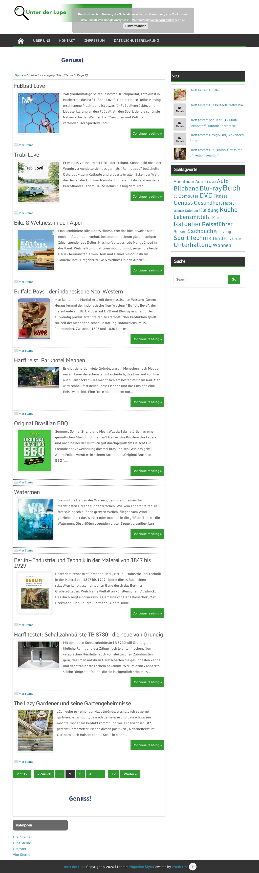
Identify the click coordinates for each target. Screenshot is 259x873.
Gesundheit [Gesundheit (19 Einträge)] (208, 202)
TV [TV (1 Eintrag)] (229, 239)
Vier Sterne (26, 145)
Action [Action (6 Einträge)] (201, 181)
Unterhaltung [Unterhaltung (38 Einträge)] (193, 244)
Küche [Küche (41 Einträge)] (229, 209)
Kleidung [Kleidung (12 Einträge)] (209, 210)
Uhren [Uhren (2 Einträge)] (236, 238)
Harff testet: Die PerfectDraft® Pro (216, 105)
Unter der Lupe (73, 866)
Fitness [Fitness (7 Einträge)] (220, 196)
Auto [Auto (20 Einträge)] (223, 181)
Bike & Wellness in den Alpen (48, 222)
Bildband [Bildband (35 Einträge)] (186, 188)
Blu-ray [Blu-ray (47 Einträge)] (211, 188)
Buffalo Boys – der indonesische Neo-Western (68, 291)
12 (114, 774)
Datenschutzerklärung (136, 40)
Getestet (19, 848)
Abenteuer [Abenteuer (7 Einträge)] (184, 181)
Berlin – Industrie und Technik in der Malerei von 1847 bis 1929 (82, 563)
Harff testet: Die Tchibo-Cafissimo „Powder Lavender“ (215, 152)
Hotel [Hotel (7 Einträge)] (228, 203)
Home (18, 75)
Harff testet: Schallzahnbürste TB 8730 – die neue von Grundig (88, 634)
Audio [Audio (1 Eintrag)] (212, 182)
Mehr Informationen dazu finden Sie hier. (158, 20)
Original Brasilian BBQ (41, 423)
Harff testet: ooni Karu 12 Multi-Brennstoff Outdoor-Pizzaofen (214, 123)
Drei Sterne (21, 837)
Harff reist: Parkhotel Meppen (49, 360)
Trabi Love (26, 154)
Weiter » (130, 774)
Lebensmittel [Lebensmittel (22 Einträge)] (190, 216)
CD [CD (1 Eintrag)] (176, 196)
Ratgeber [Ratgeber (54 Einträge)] (187, 224)
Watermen (27, 491)
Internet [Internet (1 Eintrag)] (179, 210)
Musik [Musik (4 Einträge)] (217, 217)
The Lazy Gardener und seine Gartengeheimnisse (72, 703)
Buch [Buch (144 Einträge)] (232, 188)
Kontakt (67, 40)
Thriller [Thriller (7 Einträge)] (219, 238)
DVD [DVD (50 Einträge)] (206, 195)
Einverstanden (135, 26)
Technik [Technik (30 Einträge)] (200, 237)
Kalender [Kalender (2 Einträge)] (191, 210)
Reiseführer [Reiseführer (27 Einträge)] (217, 223)
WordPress (180, 866)
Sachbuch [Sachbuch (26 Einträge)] (200, 230)
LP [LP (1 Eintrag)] (209, 218)
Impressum (94, 40)
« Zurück (44, 774)
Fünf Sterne (22, 843)
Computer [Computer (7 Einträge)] (188, 196)
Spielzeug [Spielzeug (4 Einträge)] (222, 231)
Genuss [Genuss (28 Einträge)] (183, 202)
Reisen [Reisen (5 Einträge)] (180, 231)
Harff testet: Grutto (204, 90)
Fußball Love (29, 85)
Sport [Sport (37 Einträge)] (181, 237)
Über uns (41, 40)
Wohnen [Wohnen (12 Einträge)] (222, 245)
